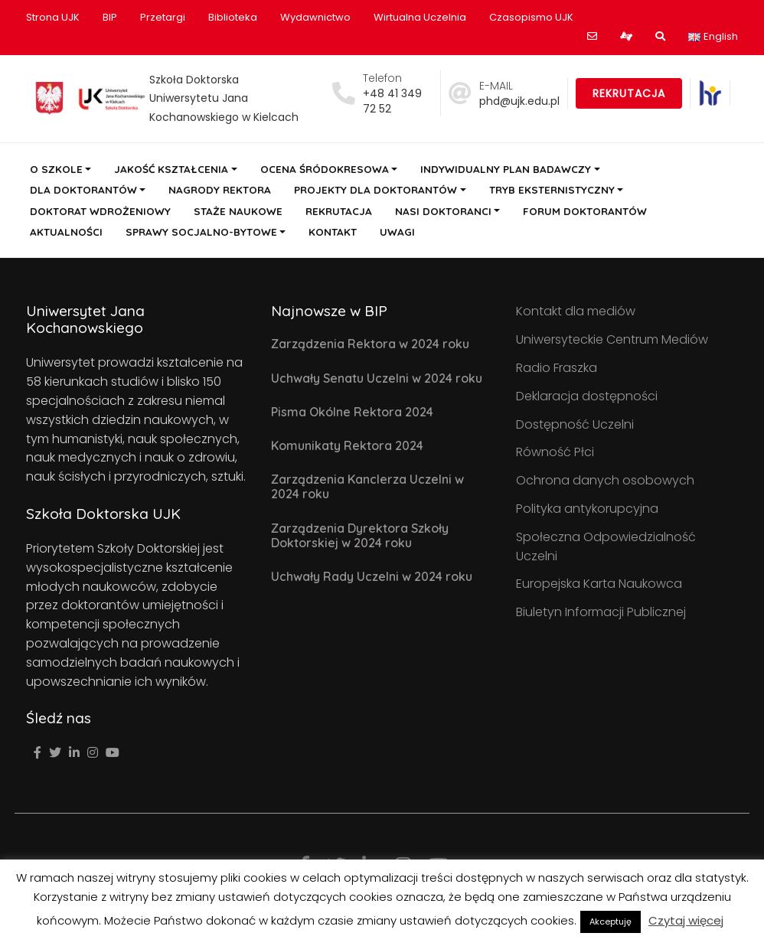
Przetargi (162, 17)
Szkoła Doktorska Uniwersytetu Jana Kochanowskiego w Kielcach (224, 99)
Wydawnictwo (315, 17)
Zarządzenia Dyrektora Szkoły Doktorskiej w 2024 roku (360, 535)
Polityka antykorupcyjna (587, 508)
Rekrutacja (629, 93)
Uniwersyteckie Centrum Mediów (612, 339)
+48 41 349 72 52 (392, 101)
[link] (710, 93)
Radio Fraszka (556, 368)
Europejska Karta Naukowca (599, 583)
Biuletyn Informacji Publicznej (601, 612)
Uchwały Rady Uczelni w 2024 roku (371, 576)
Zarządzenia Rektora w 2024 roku (370, 343)
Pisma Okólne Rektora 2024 (352, 411)
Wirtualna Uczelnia (420, 17)
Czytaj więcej (685, 920)
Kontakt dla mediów (575, 311)
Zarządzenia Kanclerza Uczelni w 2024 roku (367, 486)
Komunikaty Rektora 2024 (347, 445)
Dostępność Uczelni (575, 424)
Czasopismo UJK (531, 17)
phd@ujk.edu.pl (519, 101)
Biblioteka (232, 17)
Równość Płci (555, 452)
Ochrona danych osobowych (605, 480)
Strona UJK (53, 17)
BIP (110, 17)
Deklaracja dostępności (587, 396)
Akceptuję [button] (610, 921)
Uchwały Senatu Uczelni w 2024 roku (376, 378)
